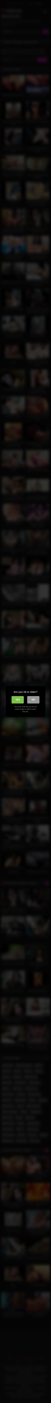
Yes (18, 700)
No (33, 700)
